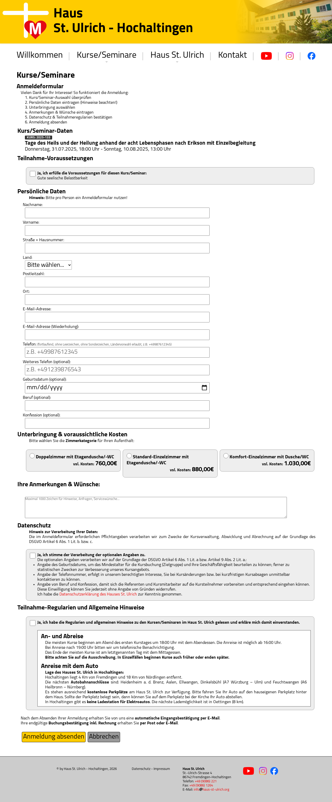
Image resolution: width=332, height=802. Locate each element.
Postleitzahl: (33, 274)
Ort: (26, 292)
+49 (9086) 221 (206, 781)
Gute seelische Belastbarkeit (92, 175)
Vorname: (31, 222)
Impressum (162, 769)
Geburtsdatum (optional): (44, 380)
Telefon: (97, 344)
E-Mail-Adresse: (37, 309)
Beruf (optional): (37, 398)
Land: (27, 258)
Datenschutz (141, 769)
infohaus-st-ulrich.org (211, 789)
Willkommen (40, 55)
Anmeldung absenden (53, 737)
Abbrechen (104, 737)
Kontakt (232, 55)
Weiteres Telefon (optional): (47, 362)
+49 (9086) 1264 (201, 785)
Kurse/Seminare (106, 55)
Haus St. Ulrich (177, 55)
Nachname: (33, 205)
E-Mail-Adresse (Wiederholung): (51, 327)
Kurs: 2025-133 (38, 137)
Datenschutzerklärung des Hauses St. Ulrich (98, 594)
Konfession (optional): (41, 415)
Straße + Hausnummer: (43, 240)
